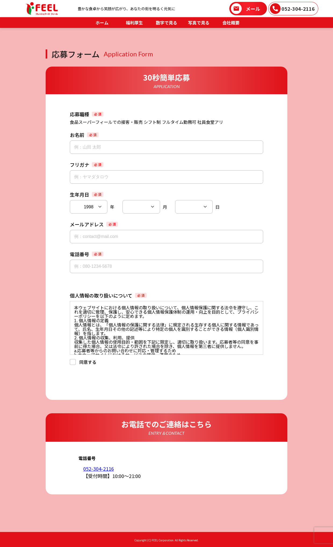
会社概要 (231, 22)
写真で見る (198, 22)
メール (253, 8)
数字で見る (166, 22)
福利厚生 (134, 22)
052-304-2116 (298, 8)
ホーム (102, 22)
